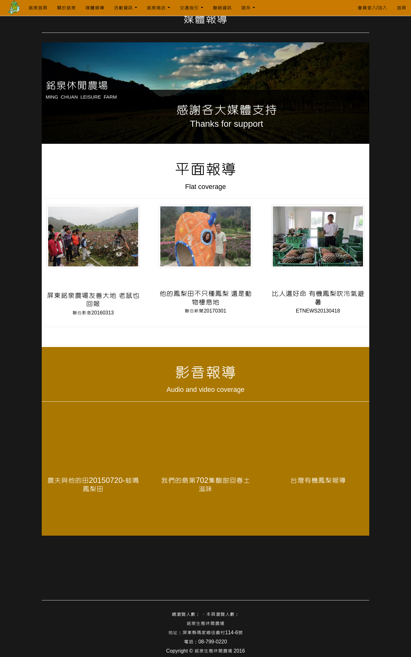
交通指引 (191, 7)
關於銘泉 (66, 7)
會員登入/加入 (372, 7)
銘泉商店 (158, 7)
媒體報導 (94, 7)
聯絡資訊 (222, 7)
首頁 (401, 7)
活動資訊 (125, 7)
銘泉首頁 (37, 7)
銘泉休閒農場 (77, 85)
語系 (248, 7)
